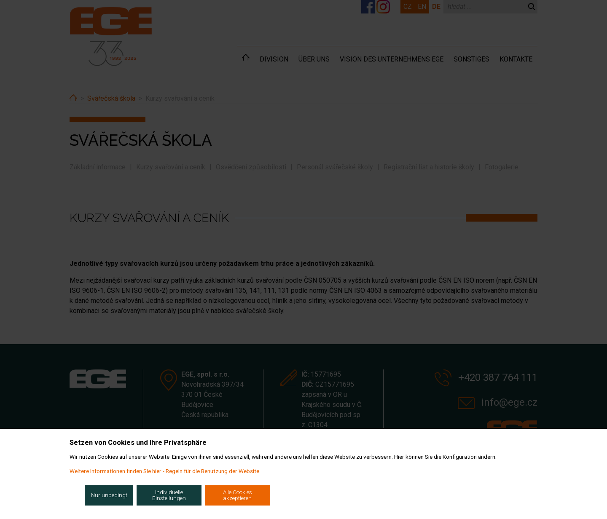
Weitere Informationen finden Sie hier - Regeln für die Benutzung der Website (164, 471)
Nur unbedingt (109, 495)
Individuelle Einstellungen (169, 495)
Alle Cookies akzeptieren (237, 495)
